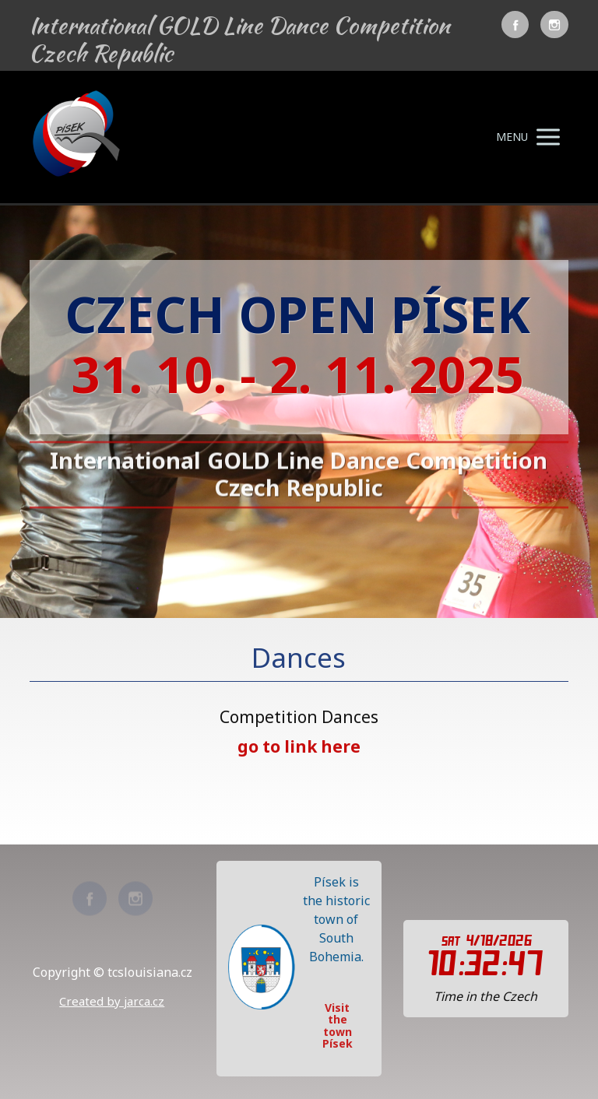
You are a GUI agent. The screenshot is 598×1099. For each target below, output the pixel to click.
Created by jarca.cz (111, 1001)
